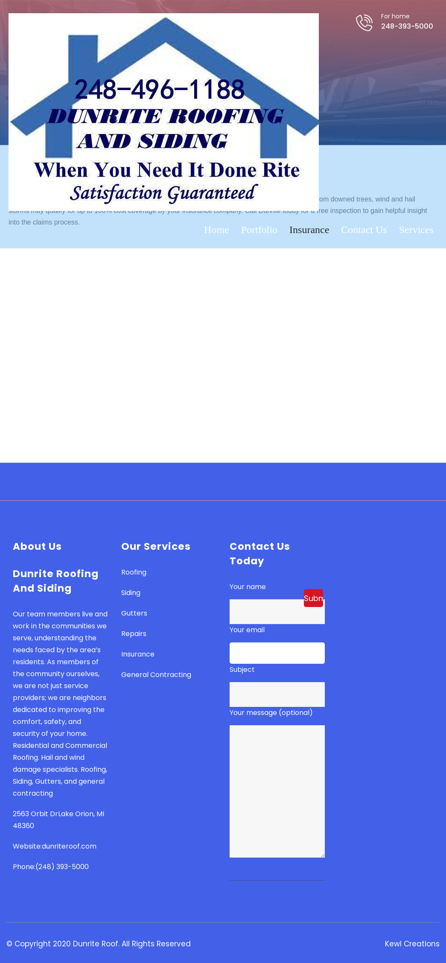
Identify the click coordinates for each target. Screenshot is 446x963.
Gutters (134, 613)
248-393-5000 (399, 31)
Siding (130, 593)
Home (216, 231)
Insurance (309, 231)
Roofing (133, 572)
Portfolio (259, 231)
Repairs (133, 634)
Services (416, 231)
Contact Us (364, 231)
